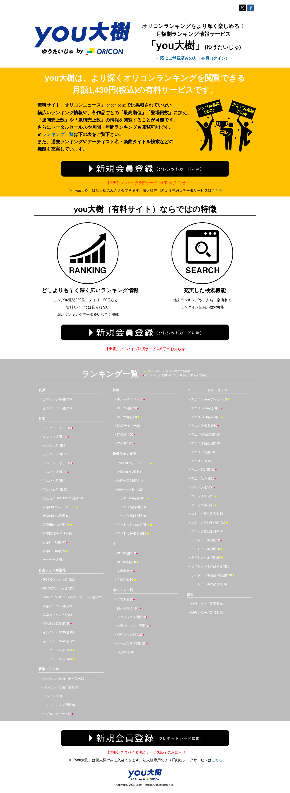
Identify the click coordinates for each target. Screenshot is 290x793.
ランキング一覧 (58, 134)
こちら (217, 190)
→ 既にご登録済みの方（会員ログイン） (192, 58)
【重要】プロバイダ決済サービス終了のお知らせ (146, 183)
